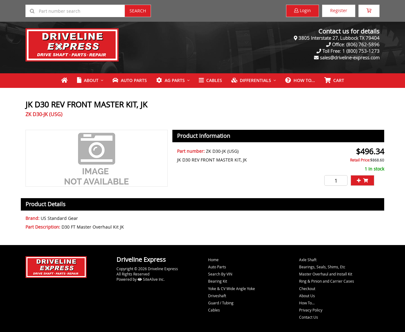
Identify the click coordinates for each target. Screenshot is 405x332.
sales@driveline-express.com (350, 57)
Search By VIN (220, 273)
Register (338, 10)
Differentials (251, 80)
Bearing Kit (217, 281)
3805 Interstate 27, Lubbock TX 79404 (339, 38)
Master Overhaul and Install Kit (325, 273)
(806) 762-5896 (363, 44)
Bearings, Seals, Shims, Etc (322, 266)
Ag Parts (170, 80)
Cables (210, 80)
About (87, 80)
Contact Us (308, 317)
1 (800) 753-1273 (361, 51)
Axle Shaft (307, 259)
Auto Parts (129, 80)
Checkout (307, 288)
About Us (307, 295)
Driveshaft (217, 295)
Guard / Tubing (221, 302)
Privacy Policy (310, 309)
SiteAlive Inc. (151, 279)
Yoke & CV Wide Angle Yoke (231, 288)
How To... (300, 80)
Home (213, 259)
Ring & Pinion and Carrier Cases (326, 281)
